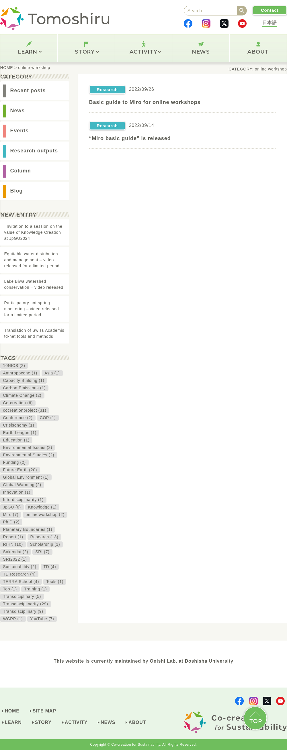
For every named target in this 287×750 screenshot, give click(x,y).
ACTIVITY (145, 52)
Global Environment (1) (26, 477)
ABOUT (258, 52)
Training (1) (35, 589)
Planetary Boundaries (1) (27, 529)
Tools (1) (54, 581)
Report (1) (13, 537)
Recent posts (28, 90)
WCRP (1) (13, 619)
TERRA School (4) (21, 581)
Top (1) (10, 589)
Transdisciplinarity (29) (25, 604)
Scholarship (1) (45, 544)
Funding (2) (14, 462)
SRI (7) (42, 551)
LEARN (29, 52)
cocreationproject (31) (24, 410)
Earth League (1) (19, 432)
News (17, 110)
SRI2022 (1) (15, 559)
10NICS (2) (14, 365)
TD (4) (50, 566)
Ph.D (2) (11, 522)
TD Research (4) (19, 574)
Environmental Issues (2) (27, 447)
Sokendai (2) (15, 551)
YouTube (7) (42, 619)
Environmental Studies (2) (28, 455)
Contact (269, 10)
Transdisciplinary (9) (23, 611)
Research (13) (44, 537)
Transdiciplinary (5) (22, 596)
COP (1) (48, 417)
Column (20, 171)
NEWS (201, 52)
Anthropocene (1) (20, 373)
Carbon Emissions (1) (24, 388)
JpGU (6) (12, 507)
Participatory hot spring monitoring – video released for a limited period (31, 309)
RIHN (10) (13, 544)
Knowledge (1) (42, 507)
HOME (12, 710)
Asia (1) (52, 373)
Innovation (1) (16, 492)
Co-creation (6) (18, 402)
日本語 (269, 22)
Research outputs (34, 151)
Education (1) (16, 440)
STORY (87, 52)
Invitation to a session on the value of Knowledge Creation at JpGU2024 (33, 232)
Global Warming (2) (22, 484)
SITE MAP (44, 710)
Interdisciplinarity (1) (23, 499)
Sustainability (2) (19, 566)
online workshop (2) (45, 514)
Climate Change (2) (22, 395)
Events (19, 130)
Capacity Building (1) (23, 380)
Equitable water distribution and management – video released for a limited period (32, 260)
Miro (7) (11, 514)
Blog (16, 191)
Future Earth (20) (20, 470)
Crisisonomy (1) (18, 425)
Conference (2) (18, 417)
